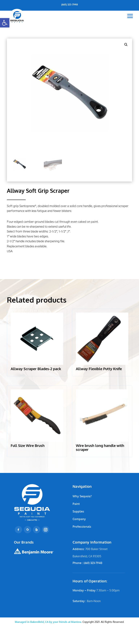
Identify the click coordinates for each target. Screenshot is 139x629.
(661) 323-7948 (69, 4)
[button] (4, 22)
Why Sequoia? (82, 496)
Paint (76, 504)
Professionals (82, 526)
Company (79, 519)
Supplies (78, 511)
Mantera (48, 621)
